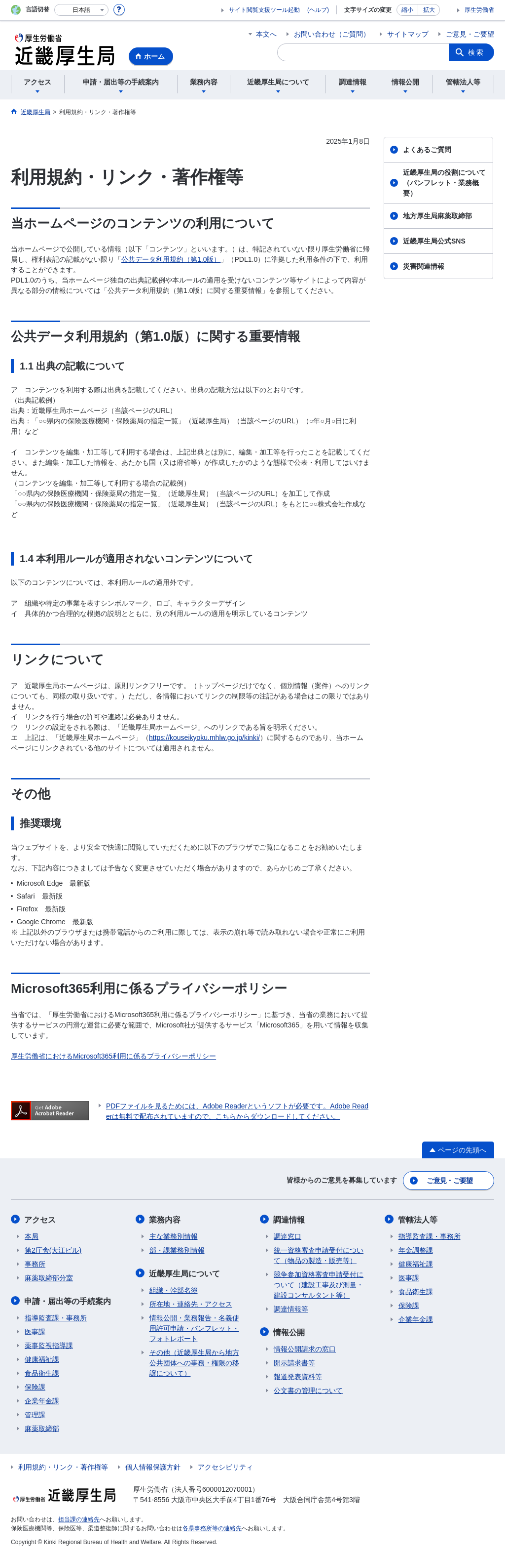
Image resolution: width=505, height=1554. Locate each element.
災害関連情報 (423, 266)
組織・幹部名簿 (173, 1289)
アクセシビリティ (225, 1466)
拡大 (429, 9)
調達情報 (289, 1219)
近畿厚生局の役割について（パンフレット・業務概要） (444, 182)
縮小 (407, 9)
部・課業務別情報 (177, 1250)
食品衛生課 (42, 1372)
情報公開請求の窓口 (305, 1348)
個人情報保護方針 (152, 1466)
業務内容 (165, 1219)
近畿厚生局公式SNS (434, 241)
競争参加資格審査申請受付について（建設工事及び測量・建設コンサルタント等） (318, 1284)
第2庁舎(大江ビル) (53, 1250)
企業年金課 (42, 1400)
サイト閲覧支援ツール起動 (264, 9)
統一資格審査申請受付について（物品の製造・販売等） (318, 1255)
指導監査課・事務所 (56, 1317)
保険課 (35, 1386)
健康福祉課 (42, 1358)
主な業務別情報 (173, 1236)
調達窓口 (287, 1236)
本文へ (266, 34)
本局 (31, 1236)
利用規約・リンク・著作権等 (63, 1466)
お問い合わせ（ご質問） (332, 34)
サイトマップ (408, 34)
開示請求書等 (294, 1362)
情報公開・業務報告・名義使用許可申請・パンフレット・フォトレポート (194, 1327)
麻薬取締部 (42, 1427)
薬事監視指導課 (49, 1345)
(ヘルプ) (318, 9)
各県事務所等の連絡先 (212, 1527)
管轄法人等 (418, 1219)
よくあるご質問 (427, 150)
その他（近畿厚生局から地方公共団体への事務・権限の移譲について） (194, 1362)
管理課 (35, 1414)
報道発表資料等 (298, 1376)
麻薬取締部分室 (49, 1277)
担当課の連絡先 (79, 1518)
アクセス (40, 1219)
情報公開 (289, 1331)
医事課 (35, 1331)
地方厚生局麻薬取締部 (437, 216)
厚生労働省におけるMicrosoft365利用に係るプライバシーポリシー (113, 1056)
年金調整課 (415, 1250)
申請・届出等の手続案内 (68, 1300)
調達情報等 (291, 1308)
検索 (476, 52)
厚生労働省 (479, 9)
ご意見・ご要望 (470, 34)
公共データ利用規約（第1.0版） (170, 259)
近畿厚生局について (184, 1272)
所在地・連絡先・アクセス (190, 1303)
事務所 (35, 1264)
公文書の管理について (308, 1389)
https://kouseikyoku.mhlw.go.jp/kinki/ (204, 737)
